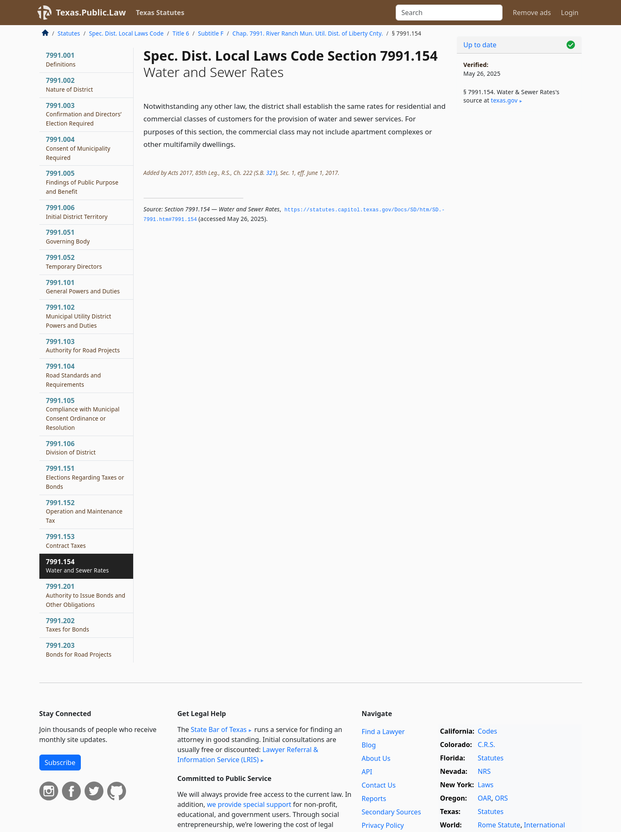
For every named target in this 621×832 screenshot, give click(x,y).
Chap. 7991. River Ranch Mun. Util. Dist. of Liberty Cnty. (307, 33)
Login (570, 12)
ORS (501, 798)
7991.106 (71, 448)
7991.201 (86, 595)
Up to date (480, 44)
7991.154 (77, 566)
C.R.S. (486, 744)
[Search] (449, 13)
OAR (484, 798)
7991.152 (84, 511)
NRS (484, 771)
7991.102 (78, 316)
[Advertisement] (519, 249)
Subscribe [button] (60, 762)
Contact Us (379, 785)
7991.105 (83, 413)
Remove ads (532, 12)
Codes (487, 731)
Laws (486, 784)
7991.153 (66, 541)
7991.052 (74, 261)
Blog (369, 745)
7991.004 (78, 148)
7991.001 (61, 59)
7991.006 (77, 212)
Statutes (69, 33)
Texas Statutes (160, 12)
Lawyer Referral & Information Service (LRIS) (248, 754)
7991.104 (73, 375)
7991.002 (69, 84)
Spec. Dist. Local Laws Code (126, 33)
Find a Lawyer (383, 731)
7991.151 (85, 477)
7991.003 (84, 114)
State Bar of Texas (219, 729)
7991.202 (68, 625)
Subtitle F (211, 33)
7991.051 (68, 236)
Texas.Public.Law (91, 12)
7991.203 (79, 649)
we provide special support (249, 804)
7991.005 (82, 182)
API (367, 771)
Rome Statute (499, 824)
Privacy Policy (383, 825)
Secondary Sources (391, 812)
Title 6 (181, 33)
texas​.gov (504, 100)
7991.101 (83, 286)
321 (270, 173)
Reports (374, 798)
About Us (376, 758)
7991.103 (83, 345)
